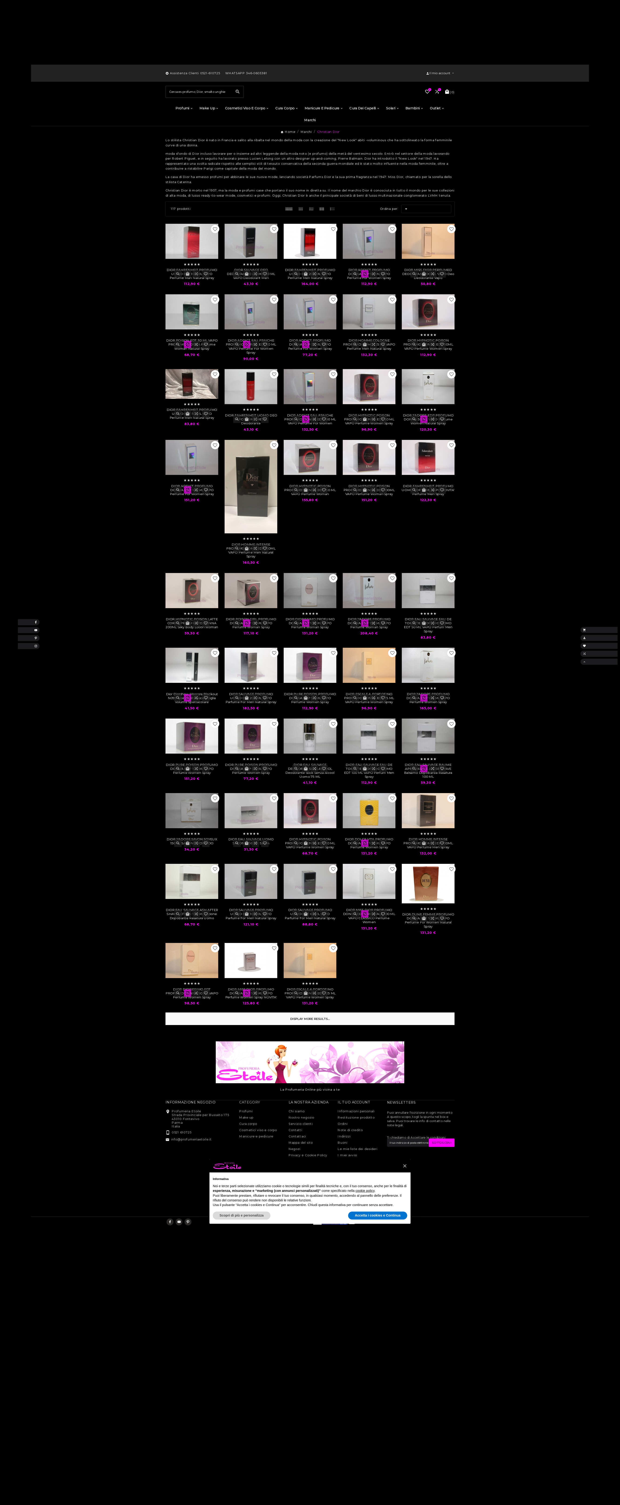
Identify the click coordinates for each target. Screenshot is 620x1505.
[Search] (237, 103)
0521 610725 (182, 1154)
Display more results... (310, 1041)
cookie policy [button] (364, 1212)
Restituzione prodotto (356, 1139)
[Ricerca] (199, 103)
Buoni (342, 1164)
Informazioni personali (356, 1133)
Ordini (342, 1146)
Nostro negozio (301, 1139)
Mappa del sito (301, 1164)
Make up (246, 1139)
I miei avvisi (347, 1177)
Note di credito (350, 1152)
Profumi (246, 1133)
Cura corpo (248, 1146)
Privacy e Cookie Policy (308, 1177)
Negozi (294, 1171)
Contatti (295, 1152)
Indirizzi (344, 1158)
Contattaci (297, 1158)
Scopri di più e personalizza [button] (241, 1237)
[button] (404, 1187)
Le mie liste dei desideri (357, 1171)
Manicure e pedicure (256, 1158)
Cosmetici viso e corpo (258, 1152)
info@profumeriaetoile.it (191, 1161)
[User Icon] (440, 74)
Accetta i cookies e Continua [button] (378, 1237)
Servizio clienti (301, 1146)
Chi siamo (297, 1133)
